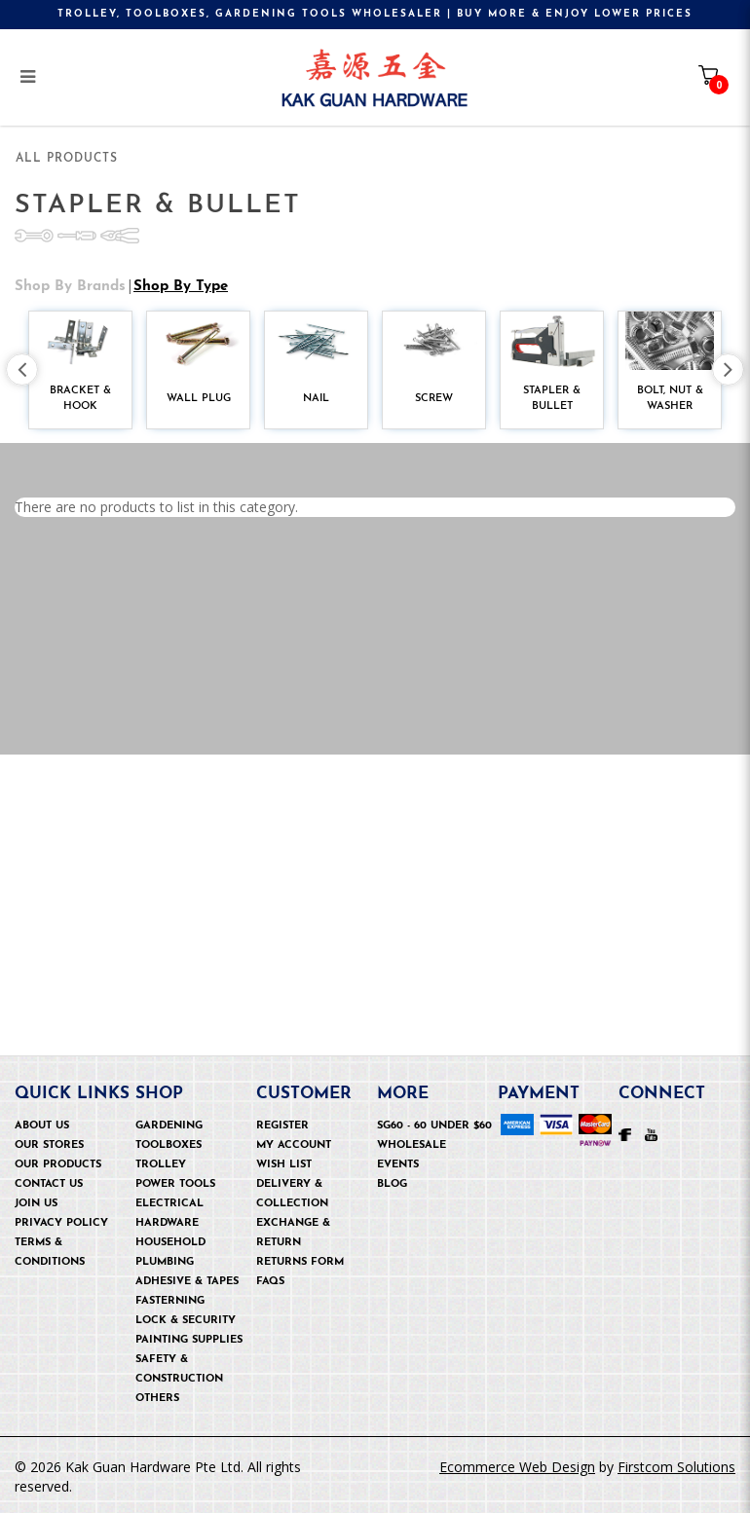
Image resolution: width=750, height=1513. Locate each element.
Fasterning (170, 1301)
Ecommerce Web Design (517, 1467)
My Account (293, 1145)
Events (398, 1165)
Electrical (169, 1204)
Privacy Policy (61, 1223)
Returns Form (300, 1262)
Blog (392, 1184)
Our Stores (49, 1145)
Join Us (36, 1204)
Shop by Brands (70, 262)
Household (170, 1242)
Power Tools (175, 1184)
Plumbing (164, 1262)
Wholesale (411, 1145)
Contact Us (49, 1184)
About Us (42, 1126)
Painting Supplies (189, 1340)
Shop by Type (180, 262)
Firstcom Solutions (676, 1467)
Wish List (284, 1165)
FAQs (270, 1281)
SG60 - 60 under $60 (434, 1126)
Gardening (169, 1126)
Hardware (167, 1223)
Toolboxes (168, 1145)
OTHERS (157, 1398)
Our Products (58, 1165)
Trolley (160, 1165)
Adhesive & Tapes (187, 1281)
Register (282, 1126)
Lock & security (185, 1320)
